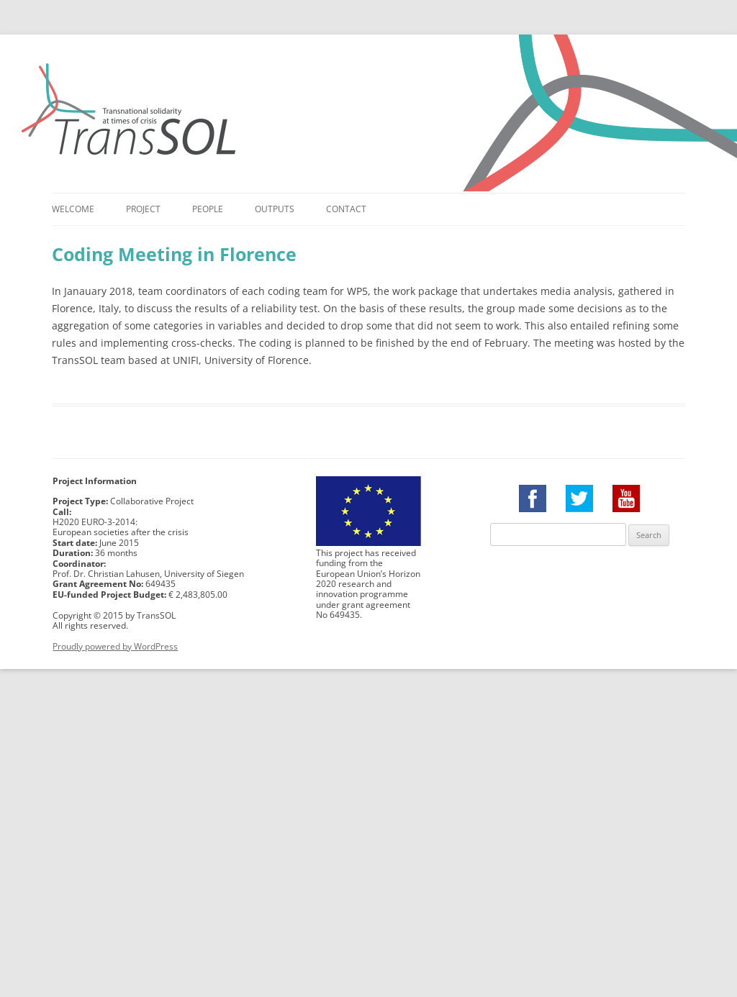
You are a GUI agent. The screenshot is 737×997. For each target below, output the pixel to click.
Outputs (274, 209)
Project (143, 209)
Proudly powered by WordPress (115, 646)
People (207, 209)
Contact (346, 209)
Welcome (73, 209)
